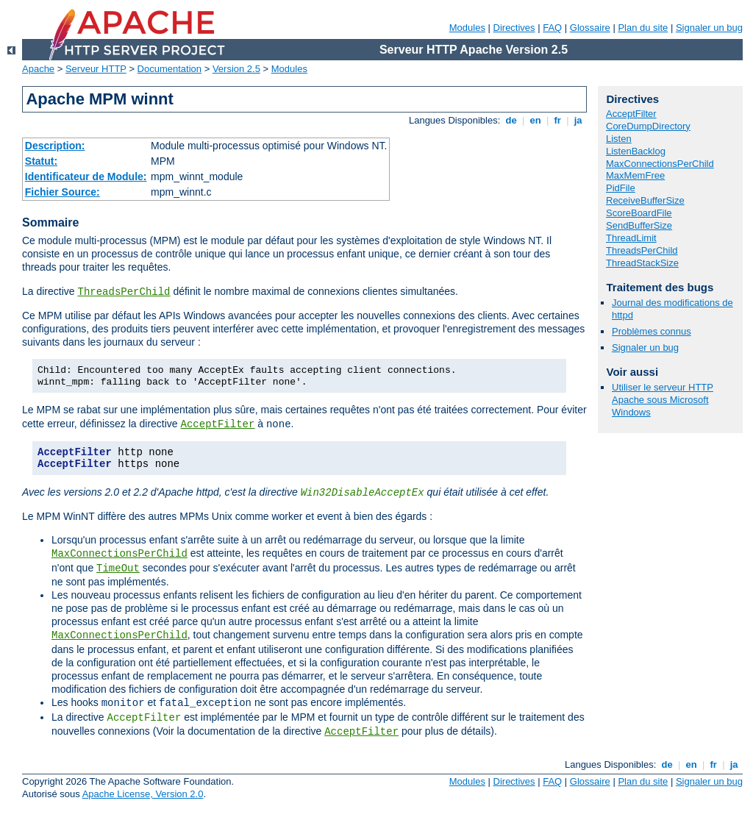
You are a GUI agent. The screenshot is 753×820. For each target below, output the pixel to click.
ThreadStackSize (642, 262)
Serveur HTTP (95, 68)
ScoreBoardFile (639, 212)
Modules (467, 27)
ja (578, 120)
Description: (55, 145)
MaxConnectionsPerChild (119, 554)
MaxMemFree (635, 175)
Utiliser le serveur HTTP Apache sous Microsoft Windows (662, 400)
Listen (619, 138)
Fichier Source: (62, 192)
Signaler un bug (709, 27)
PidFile (620, 187)
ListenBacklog (635, 151)
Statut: (41, 161)
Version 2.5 (236, 68)
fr (558, 120)
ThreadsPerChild (123, 292)
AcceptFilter (218, 424)
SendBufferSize (639, 225)
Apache (38, 68)
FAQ (552, 27)
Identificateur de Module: (86, 176)
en (535, 120)
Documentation (169, 68)
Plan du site (643, 27)
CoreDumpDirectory (648, 126)
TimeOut (118, 568)
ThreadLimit (631, 237)
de (511, 120)
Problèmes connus (651, 331)
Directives (514, 27)
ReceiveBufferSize (645, 200)
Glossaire (590, 27)
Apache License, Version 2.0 (143, 793)
